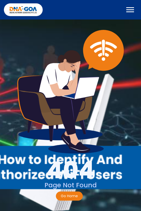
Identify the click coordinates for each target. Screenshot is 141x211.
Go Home (69, 196)
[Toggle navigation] (130, 9)
